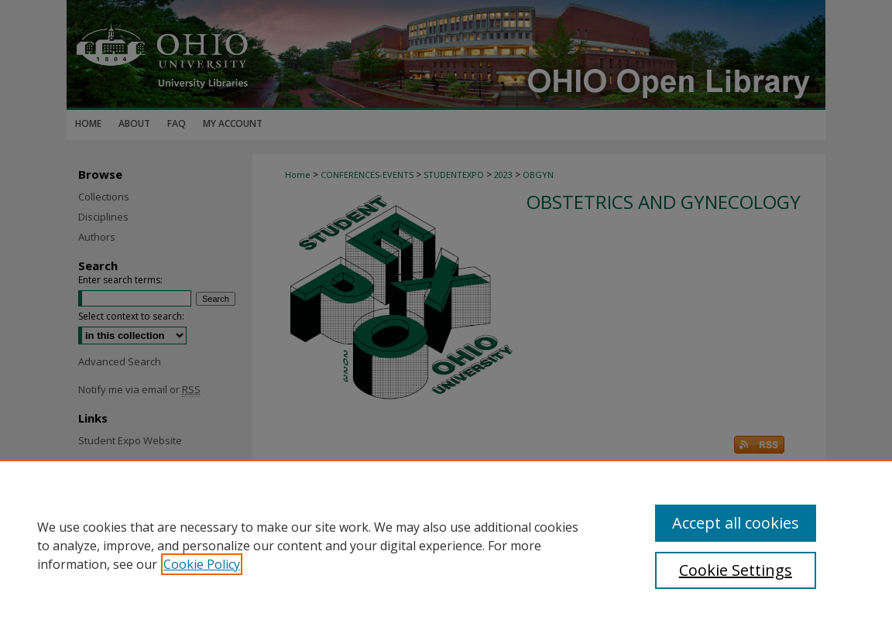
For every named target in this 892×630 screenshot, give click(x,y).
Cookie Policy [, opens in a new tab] (201, 564)
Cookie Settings (735, 570)
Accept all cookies (735, 522)
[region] (446, 545)
